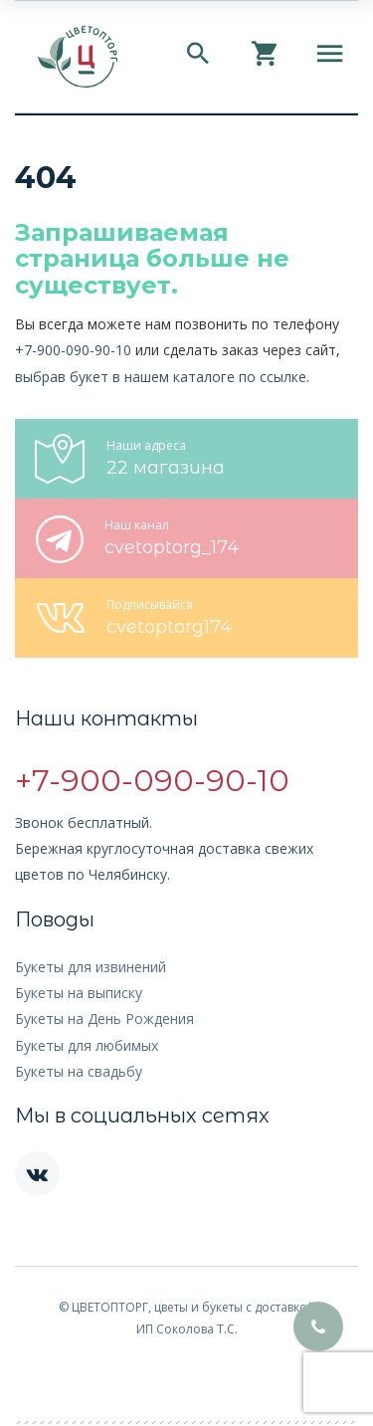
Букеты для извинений (90, 966)
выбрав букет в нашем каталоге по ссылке (160, 376)
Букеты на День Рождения (104, 1018)
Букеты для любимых (86, 1045)
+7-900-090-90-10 (73, 349)
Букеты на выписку (78, 992)
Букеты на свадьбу (78, 1071)
